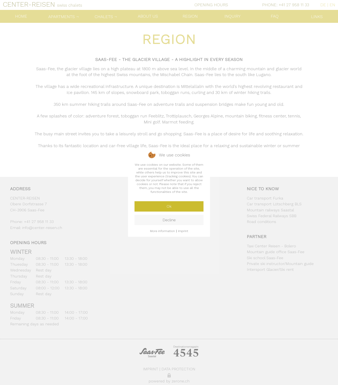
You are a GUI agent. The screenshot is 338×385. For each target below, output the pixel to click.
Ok (169, 206)
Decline (169, 220)
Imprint (183, 231)
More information (162, 231)
